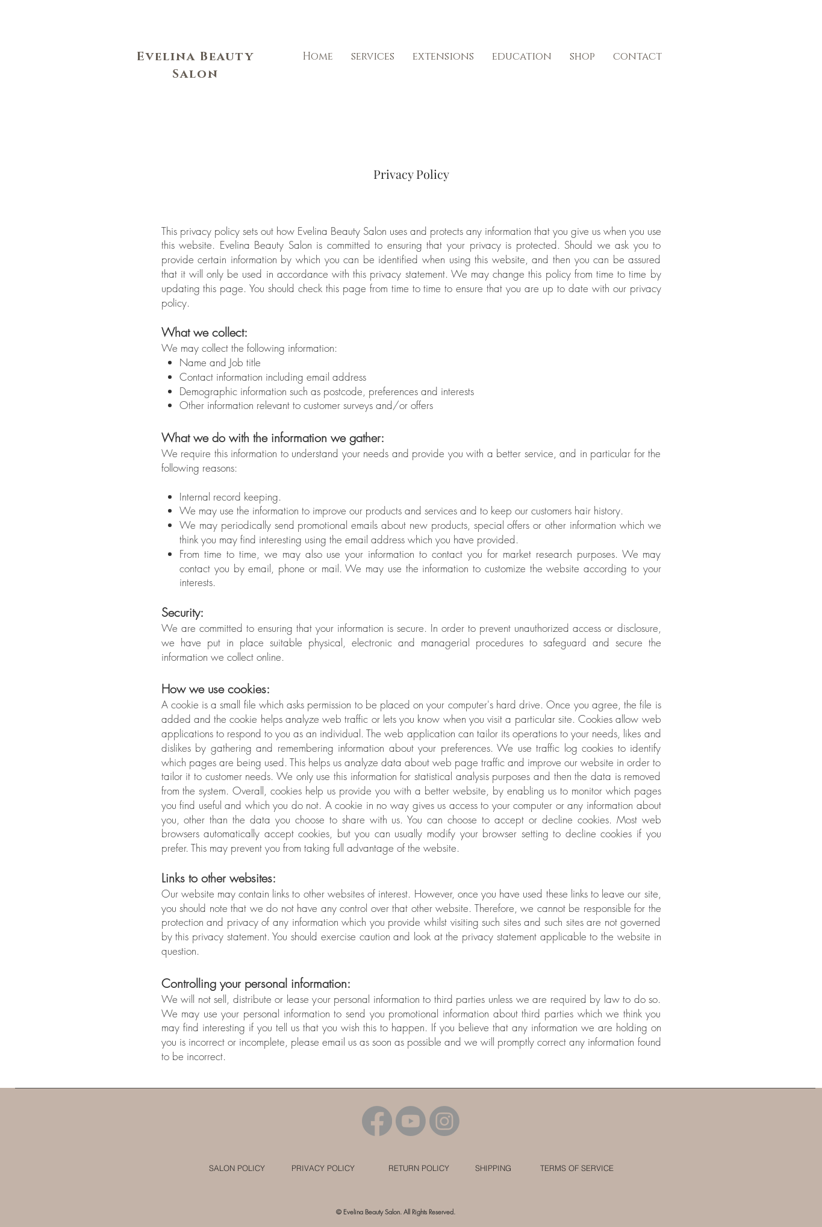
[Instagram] (444, 1121)
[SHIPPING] (493, 1168)
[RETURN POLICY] (419, 1168)
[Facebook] (377, 1121)
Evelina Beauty (195, 56)
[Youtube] (411, 1121)
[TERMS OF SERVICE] (577, 1168)
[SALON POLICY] (237, 1168)
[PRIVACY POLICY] (323, 1168)
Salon (195, 74)
